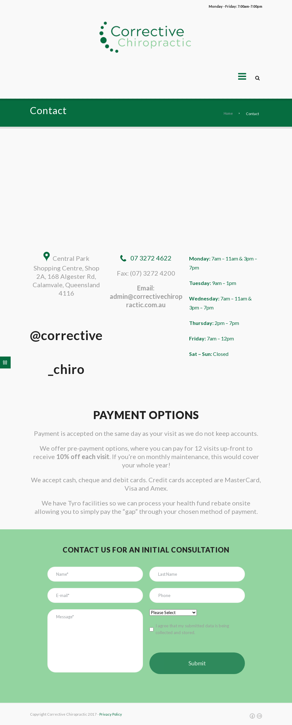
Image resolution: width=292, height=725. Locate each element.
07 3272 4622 (151, 258)
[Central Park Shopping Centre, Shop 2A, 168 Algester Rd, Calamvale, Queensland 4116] (146, 183)
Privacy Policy (110, 714)
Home (228, 114)
